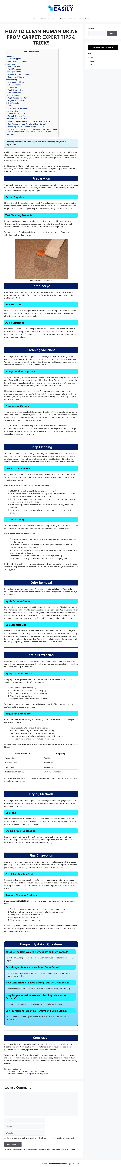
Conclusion (9, 134)
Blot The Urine (14, 66)
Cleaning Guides (49, 19)
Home (34, 19)
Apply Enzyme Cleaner (17, 90)
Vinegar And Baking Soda (18, 74)
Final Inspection (11, 111)
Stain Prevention (12, 95)
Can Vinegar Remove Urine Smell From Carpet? (27, 124)
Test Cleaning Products (17, 61)
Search (112, 33)
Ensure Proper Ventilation (18, 108)
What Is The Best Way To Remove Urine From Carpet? (29, 121)
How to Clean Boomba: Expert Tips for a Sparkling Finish (27, 1074)
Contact (72, 19)
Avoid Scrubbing (14, 69)
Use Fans (11, 106)
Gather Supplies (14, 58)
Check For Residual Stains (18, 113)
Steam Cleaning (14, 85)
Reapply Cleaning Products (19, 116)
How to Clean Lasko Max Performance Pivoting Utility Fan (28, 1071)
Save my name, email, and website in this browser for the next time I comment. (40, 1138)
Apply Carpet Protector (17, 98)
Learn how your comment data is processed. (57, 1149)
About (62, 19)
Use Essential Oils (15, 92)
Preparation (10, 56)
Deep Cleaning (11, 79)
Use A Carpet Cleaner (16, 82)
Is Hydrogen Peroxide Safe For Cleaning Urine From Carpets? (32, 129)
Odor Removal (11, 87)
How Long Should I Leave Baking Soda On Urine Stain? (30, 126)
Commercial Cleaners (16, 77)
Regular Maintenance (16, 100)
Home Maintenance (14, 1069)
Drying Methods (12, 103)
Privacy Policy (84, 19)
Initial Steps (10, 64)
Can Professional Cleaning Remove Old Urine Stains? (29, 132)
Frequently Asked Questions (16, 119)
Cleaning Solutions (13, 71)
